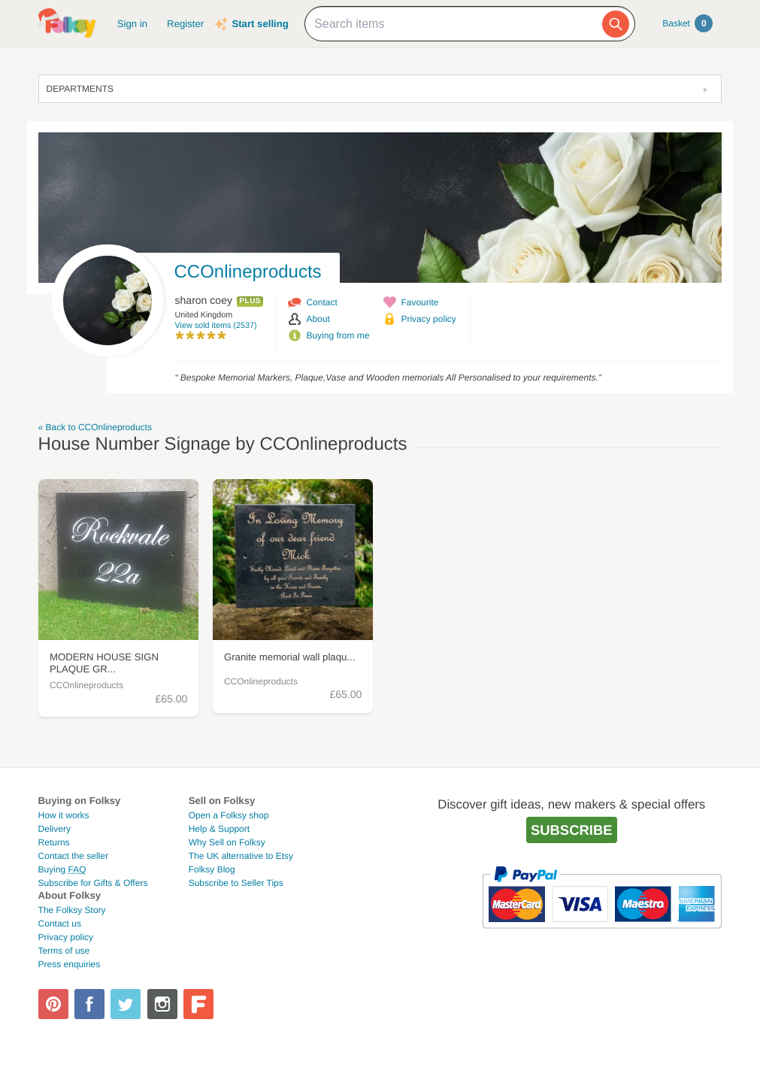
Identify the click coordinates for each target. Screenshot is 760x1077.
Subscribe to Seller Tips (236, 883)
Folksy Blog (212, 869)
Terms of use (64, 950)
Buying (62, 869)
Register (185, 23)
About (317, 319)
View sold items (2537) (216, 325)
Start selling (260, 23)
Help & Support (219, 829)
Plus (250, 301)
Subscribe (572, 830)
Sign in (132, 23)
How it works (63, 815)
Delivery (54, 829)
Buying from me (337, 335)
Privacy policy (428, 319)
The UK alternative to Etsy (241, 856)
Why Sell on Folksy (227, 842)
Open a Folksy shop (229, 815)
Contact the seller (73, 856)
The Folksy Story (72, 910)
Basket (687, 23)
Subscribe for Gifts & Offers (93, 883)
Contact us (59, 923)
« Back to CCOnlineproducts (95, 427)
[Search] (615, 24)
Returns (54, 842)
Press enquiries (69, 964)
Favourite (419, 302)
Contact (321, 302)
